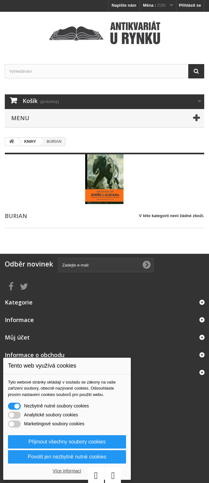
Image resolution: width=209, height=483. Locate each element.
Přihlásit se (190, 5)
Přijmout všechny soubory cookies (67, 441)
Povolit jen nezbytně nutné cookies (67, 456)
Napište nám (124, 5)
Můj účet (17, 337)
